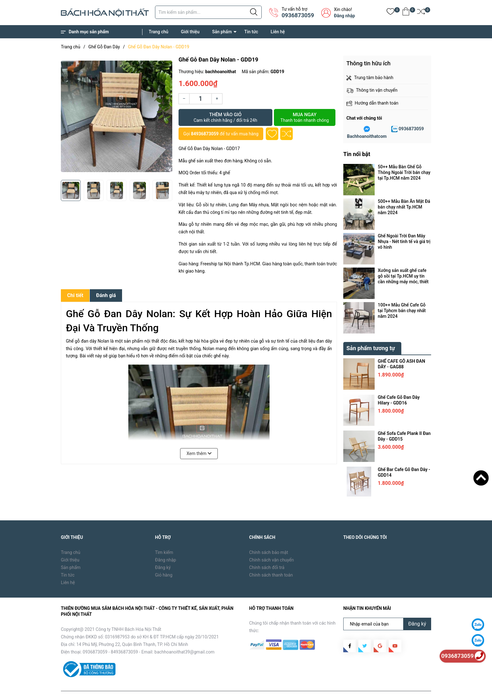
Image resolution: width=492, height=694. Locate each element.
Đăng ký (163, 553)
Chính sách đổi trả (266, 553)
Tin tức (251, 31)
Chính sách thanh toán (271, 560)
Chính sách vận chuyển (271, 545)
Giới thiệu (190, 31)
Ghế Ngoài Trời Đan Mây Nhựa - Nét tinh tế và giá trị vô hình (404, 241)
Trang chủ (158, 31)
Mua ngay (305, 117)
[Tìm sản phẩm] (208, 12)
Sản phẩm (222, 31)
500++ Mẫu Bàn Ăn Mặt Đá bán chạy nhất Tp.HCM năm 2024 (404, 207)
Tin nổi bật (356, 154)
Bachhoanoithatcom (367, 136)
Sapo (161, 684)
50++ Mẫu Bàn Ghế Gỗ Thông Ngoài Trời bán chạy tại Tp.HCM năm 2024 (404, 172)
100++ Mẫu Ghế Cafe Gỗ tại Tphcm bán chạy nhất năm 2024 (402, 310)
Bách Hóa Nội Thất (114, 684)
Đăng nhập (344, 15)
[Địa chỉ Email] (387, 609)
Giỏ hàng (163, 560)
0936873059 (297, 15)
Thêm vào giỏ (225, 117)
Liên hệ (278, 31)
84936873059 (204, 133)
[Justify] (253, 12)
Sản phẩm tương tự (370, 333)
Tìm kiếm (164, 537)
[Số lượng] (200, 98)
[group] (116, 116)
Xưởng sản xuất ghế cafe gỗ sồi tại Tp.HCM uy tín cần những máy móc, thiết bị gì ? (403, 276)
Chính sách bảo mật (268, 537)
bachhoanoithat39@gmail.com (184, 637)
